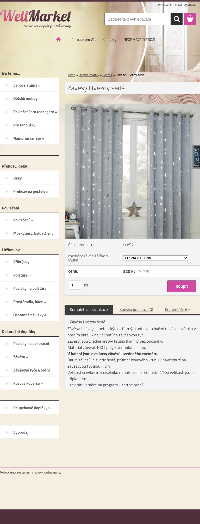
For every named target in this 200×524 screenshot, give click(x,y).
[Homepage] (58, 39)
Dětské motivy (89, 75)
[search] (177, 19)
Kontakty (109, 39)
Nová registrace (185, 4)
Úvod (71, 75)
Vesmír (107, 75)
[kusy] (74, 285)
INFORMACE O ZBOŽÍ (139, 39)
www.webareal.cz (48, 472)
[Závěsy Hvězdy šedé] (132, 106)
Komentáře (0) (177, 309)
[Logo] (36, 19)
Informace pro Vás (82, 39)
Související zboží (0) (136, 309)
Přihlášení (164, 4)
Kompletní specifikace (89, 309)
